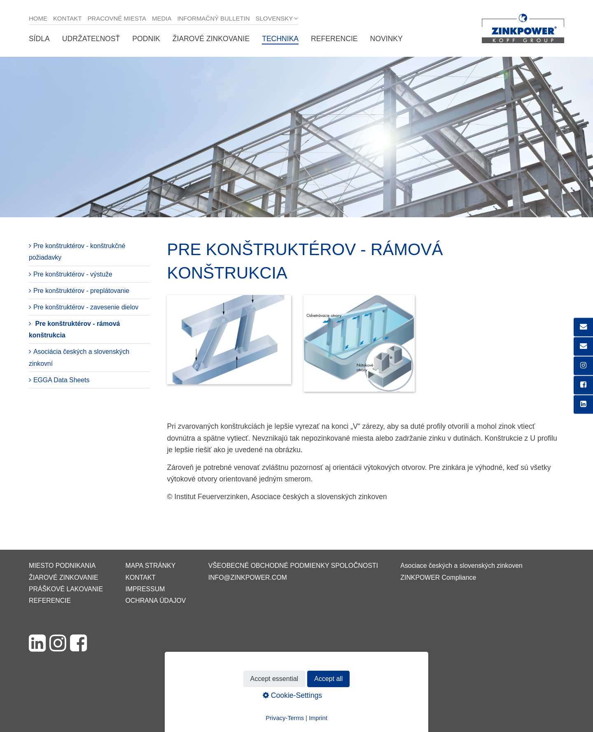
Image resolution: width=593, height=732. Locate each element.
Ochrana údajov (155, 600)
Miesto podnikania (62, 565)
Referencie (334, 39)
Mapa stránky (150, 565)
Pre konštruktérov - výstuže (72, 274)
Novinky (386, 39)
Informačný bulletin (213, 18)
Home (38, 18)
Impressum (145, 589)
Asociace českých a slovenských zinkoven (461, 565)
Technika (280, 39)
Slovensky (274, 18)
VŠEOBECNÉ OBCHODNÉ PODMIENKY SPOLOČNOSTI (293, 565)
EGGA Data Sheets (61, 379)
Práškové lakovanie (66, 589)
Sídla (39, 39)
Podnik (146, 39)
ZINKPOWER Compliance (438, 577)
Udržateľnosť (91, 39)
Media (161, 18)
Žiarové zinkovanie (211, 39)
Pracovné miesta (116, 18)
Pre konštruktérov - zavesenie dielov (85, 307)
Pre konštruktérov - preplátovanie (81, 290)
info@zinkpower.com (247, 577)
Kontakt (67, 18)
